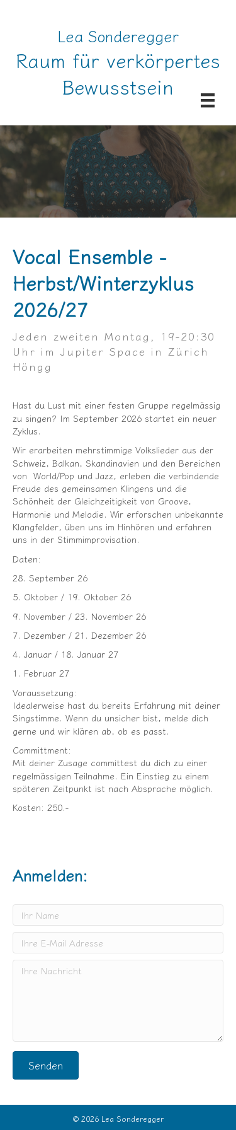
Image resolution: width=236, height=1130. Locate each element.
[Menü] (207, 100)
